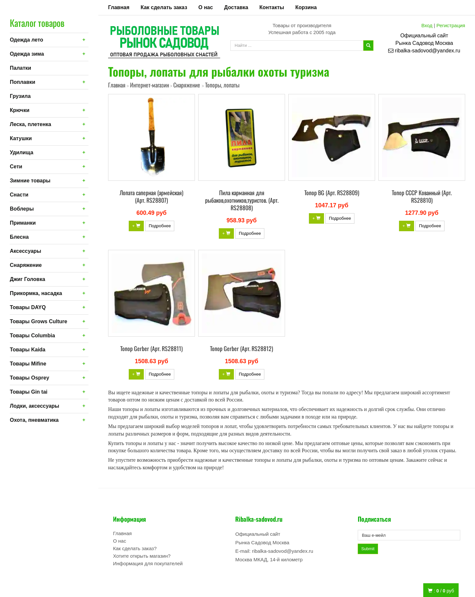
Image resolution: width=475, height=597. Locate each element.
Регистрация (450, 25)
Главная (118, 7)
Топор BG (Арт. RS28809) (331, 192)
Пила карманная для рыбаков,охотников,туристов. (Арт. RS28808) (241, 200)
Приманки (23, 223)
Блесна (19, 237)
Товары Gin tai (29, 392)
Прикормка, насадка (36, 293)
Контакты (271, 7)
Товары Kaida (28, 349)
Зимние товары (30, 180)
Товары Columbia (32, 335)
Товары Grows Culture (38, 321)
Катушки (21, 138)
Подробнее (160, 225)
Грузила (20, 96)
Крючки (19, 110)
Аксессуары (25, 251)
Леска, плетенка (30, 124)
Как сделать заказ (164, 7)
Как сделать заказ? (135, 548)
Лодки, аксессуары (34, 406)
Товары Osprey (29, 378)
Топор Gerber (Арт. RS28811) (151, 348)
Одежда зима (27, 54)
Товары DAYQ (28, 307)
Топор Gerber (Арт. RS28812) (241, 348)
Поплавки (22, 82)
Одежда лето (26, 40)
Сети (16, 166)
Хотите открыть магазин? (142, 556)
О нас (206, 7)
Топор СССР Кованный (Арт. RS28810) (422, 196)
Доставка (236, 7)
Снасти (19, 194)
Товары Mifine (28, 363)
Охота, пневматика (34, 420)
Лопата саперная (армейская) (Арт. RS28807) (151, 196)
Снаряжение (26, 265)
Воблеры (22, 209)
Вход (426, 25)
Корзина (305, 7)
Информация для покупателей (148, 563)
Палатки (20, 68)
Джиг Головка (27, 279)
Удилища (21, 152)
